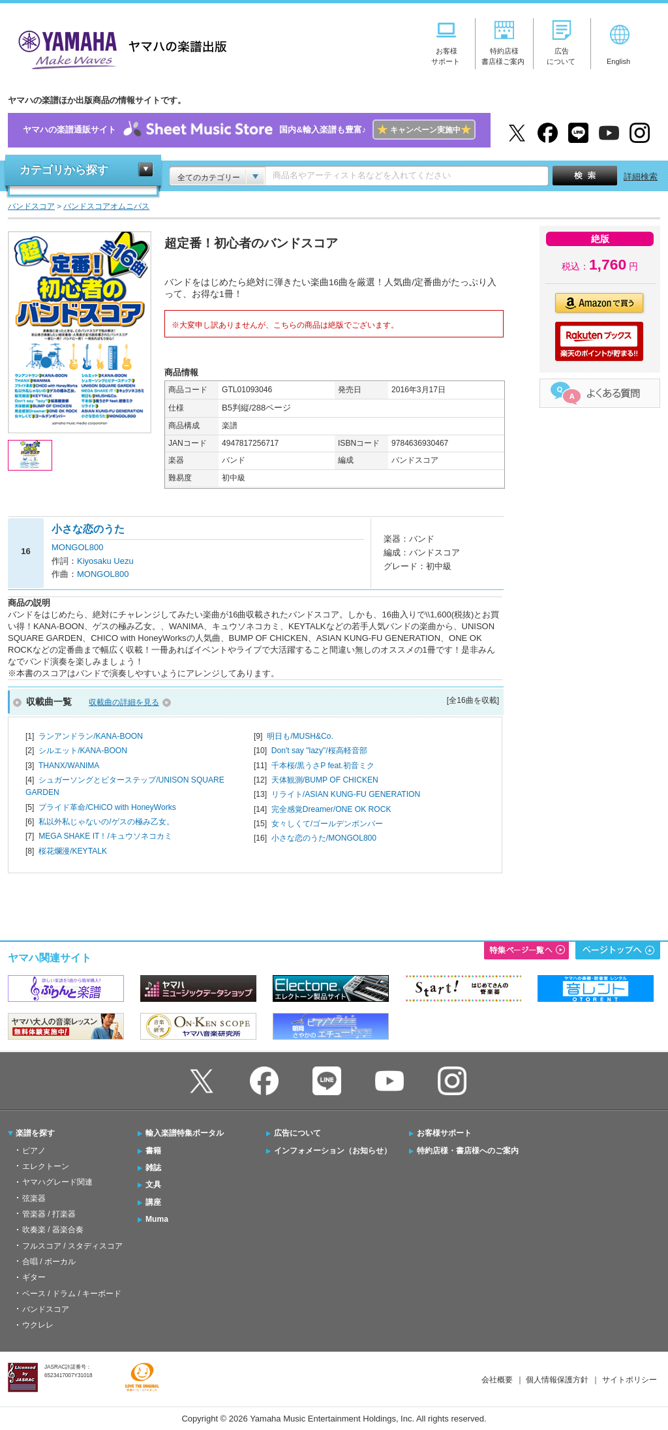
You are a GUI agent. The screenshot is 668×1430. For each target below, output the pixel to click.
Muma (156, 1219)
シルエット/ (82, 750)
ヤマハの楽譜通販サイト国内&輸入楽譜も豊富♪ (249, 130)
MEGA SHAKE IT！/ (105, 836)
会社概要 (497, 1379)
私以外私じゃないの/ (106, 821)
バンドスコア (45, 1309)
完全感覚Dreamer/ (331, 809)
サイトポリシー (629, 1379)
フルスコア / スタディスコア (72, 1246)
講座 (153, 1202)
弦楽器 (34, 1198)
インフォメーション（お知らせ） (332, 1150)
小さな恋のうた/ (323, 838)
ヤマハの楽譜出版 (119, 48)
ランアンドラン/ (90, 736)
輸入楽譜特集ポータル (184, 1133)
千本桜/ (322, 765)
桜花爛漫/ (72, 851)
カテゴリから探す (64, 170)
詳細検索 (641, 176)
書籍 (153, 1150)
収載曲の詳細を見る (124, 702)
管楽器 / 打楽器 (49, 1214)
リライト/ (345, 794)
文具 (153, 1184)
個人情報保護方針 (557, 1379)
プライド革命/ (107, 807)
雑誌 (153, 1167)
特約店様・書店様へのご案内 (468, 1150)
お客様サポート (444, 1133)
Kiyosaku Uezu (105, 561)
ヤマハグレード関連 (57, 1182)
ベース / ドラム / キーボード (71, 1293)
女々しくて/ (327, 823)
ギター (34, 1277)
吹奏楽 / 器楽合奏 (53, 1229)
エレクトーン (45, 1166)
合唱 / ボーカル (49, 1261)
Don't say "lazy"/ (319, 750)
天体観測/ (324, 780)
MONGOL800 (77, 547)
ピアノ (34, 1150)
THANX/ (69, 765)
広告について (297, 1133)
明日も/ (300, 736)
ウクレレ (37, 1324)
